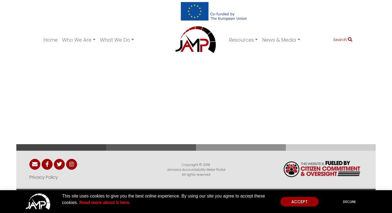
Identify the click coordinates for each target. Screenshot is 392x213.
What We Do (115, 39)
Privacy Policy (43, 177)
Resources (241, 39)
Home (50, 39)
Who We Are (76, 39)
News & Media (279, 39)
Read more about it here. (104, 202)
